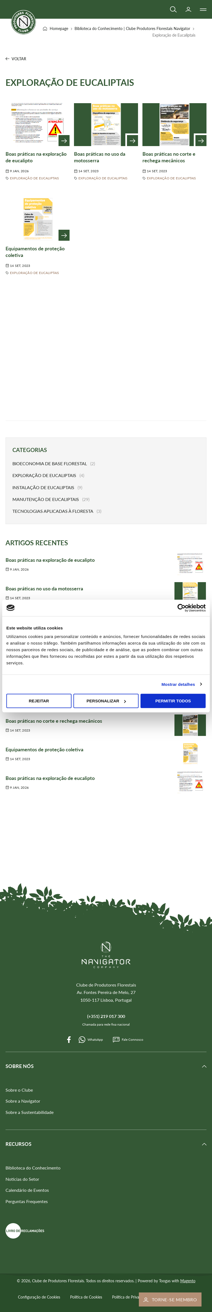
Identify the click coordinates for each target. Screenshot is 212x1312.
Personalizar (106, 701)
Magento (187, 1280)
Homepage (59, 28)
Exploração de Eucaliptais (34, 178)
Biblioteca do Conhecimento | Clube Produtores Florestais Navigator (133, 28)
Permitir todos (173, 701)
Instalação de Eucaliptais (43, 487)
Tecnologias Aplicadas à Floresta (52, 511)
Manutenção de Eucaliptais (45, 499)
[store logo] (23, 22)
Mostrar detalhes (178, 684)
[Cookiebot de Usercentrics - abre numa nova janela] (181, 608)
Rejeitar (39, 701)
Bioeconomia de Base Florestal (49, 463)
